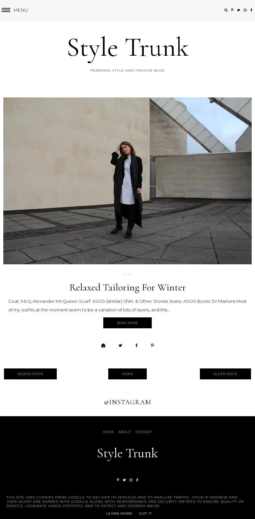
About (125, 432)
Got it (145, 513)
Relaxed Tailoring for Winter (127, 287)
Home (127, 374)
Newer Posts (30, 374)
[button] (14, 10)
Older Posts (225, 374)
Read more (127, 323)
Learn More (119, 513)
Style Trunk (127, 47)
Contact (143, 432)
